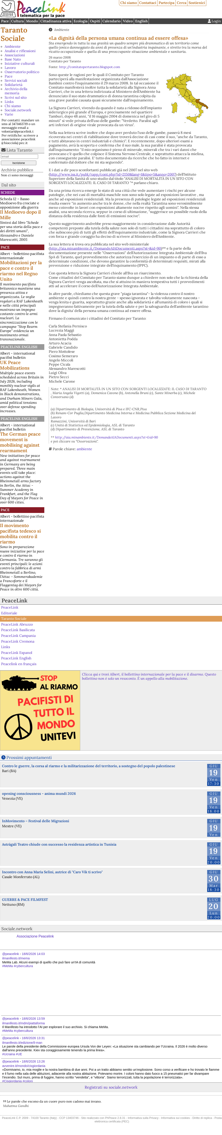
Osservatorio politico (22, 72)
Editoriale (9, 613)
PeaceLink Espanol (16, 652)
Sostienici (197, 2)
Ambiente (13, 46)
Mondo (32, 21)
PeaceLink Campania (18, 635)
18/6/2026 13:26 (33, 1061)
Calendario (111, 21)
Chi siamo (128, 2)
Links (9, 101)
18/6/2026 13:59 (33, 1018)
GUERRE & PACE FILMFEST (25, 899)
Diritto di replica (202, 1118)
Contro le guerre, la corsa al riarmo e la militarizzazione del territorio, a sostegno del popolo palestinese (88, 766)
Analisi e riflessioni (20, 51)
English (141, 21)
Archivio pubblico (17, 169)
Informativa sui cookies (175, 1118)
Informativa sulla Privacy (143, 1118)
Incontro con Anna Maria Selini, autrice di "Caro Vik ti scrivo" (52, 872)
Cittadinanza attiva (55, 21)
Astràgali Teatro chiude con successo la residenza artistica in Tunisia (59, 844)
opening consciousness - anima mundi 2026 (39, 793)
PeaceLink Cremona (17, 641)
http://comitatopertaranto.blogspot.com (89, 67)
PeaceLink (14, 600)
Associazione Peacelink (35, 936)
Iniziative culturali (20, 63)
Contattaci (147, 2)
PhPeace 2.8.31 (115, 1118)
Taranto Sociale (14, 34)
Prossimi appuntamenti (29, 757)
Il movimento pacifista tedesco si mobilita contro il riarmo (20, 533)
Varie (9, 114)
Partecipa (166, 2)
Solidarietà (13, 84)
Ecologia (81, 21)
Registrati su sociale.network (111, 1087)
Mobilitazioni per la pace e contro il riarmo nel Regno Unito (21, 271)
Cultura (17, 21)
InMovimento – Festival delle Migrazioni (35, 821)
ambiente (84, 449)
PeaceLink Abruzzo (17, 624)
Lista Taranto (19, 150)
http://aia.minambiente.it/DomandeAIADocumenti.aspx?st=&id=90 (105, 248)
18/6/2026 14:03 (33, 954)
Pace (5, 21)
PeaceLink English (19, 347)
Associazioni (15, 55)
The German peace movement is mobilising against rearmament (20, 442)
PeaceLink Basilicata (18, 630)
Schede (8, 192)
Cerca (181, 2)
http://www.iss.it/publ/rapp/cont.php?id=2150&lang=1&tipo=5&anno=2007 (112, 174)
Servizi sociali (16, 80)
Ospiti (95, 21)
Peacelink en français (18, 664)
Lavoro (10, 67)
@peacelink (10, 954)
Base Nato (13, 59)
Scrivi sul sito (16, 97)
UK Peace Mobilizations (14, 365)
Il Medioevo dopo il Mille (20, 214)
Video (128, 21)
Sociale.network (18, 110)
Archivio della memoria (16, 91)
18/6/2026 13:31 (33, 1038)
